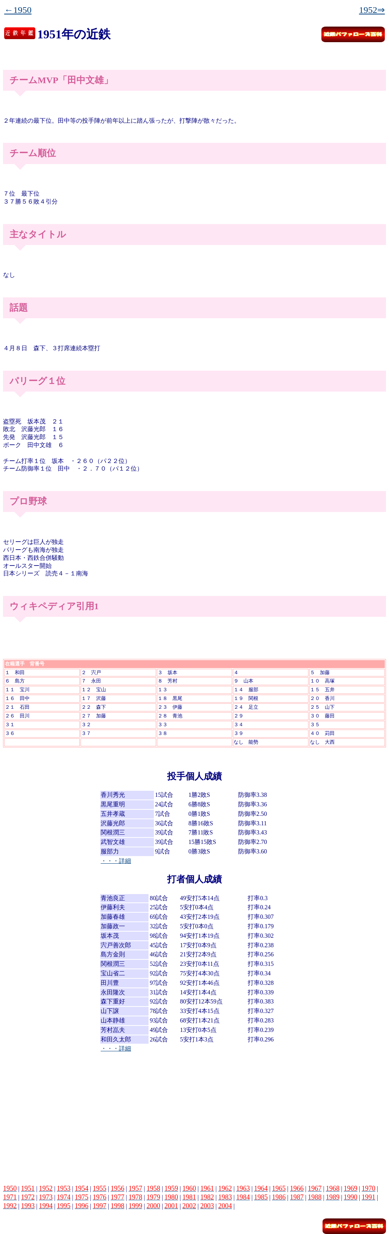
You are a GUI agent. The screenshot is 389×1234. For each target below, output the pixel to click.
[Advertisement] (194, 1115)
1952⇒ (372, 10)
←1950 (18, 10)
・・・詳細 (116, 861)
